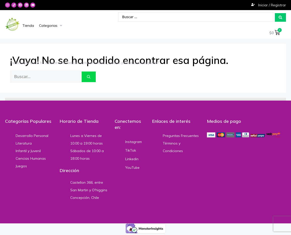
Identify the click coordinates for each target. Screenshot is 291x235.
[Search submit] (280, 17)
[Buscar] (89, 77)
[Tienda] (28, 26)
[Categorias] (51, 26)
